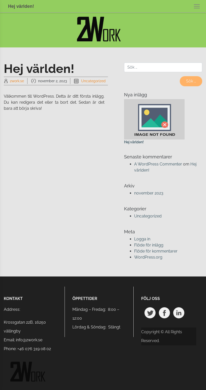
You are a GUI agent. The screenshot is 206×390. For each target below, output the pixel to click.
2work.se (17, 81)
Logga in (142, 239)
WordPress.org (148, 257)
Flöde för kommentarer (156, 251)
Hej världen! (134, 142)
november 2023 (148, 193)
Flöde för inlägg (148, 245)
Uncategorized (93, 81)
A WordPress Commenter (158, 164)
